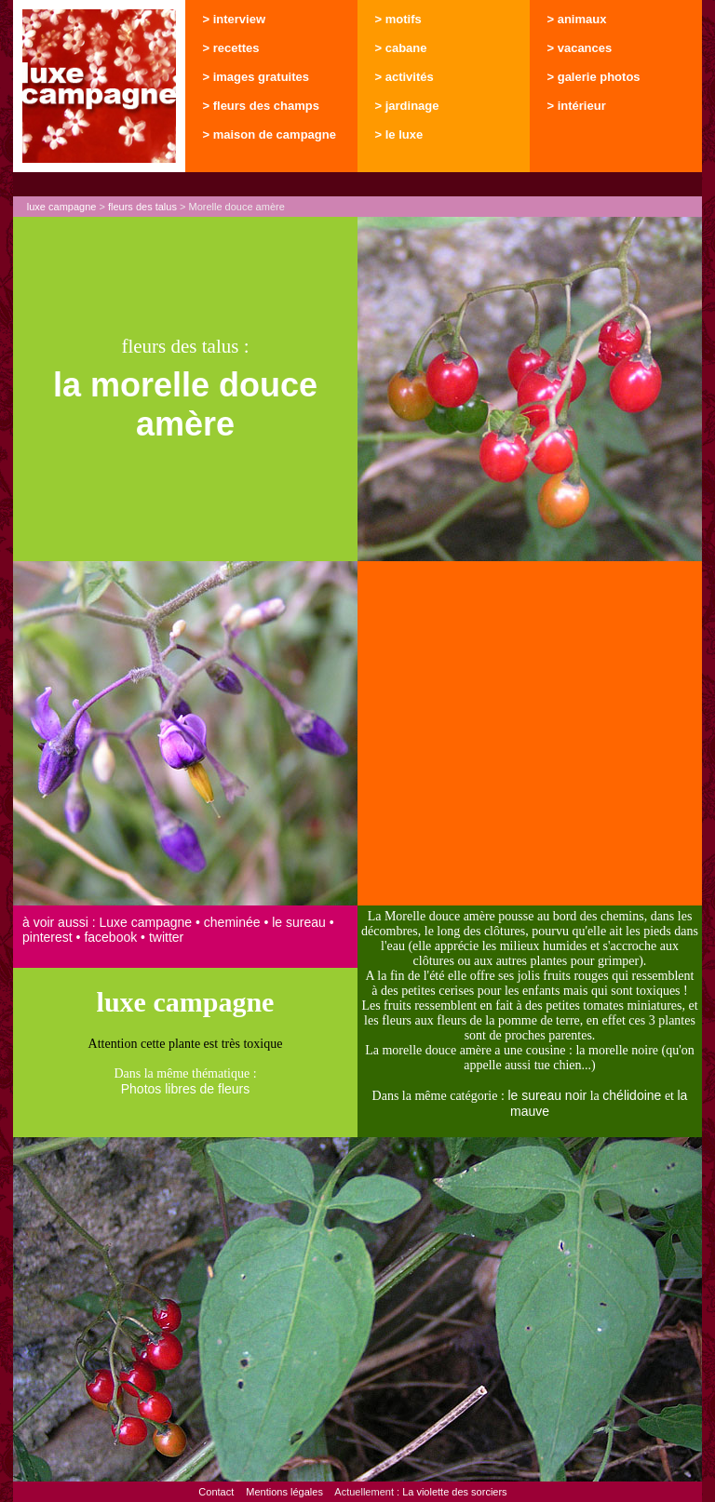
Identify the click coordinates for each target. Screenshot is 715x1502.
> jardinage (407, 106)
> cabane (401, 48)
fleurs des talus (142, 206)
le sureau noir (547, 1095)
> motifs (398, 19)
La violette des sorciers (454, 1491)
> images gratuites (256, 77)
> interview (234, 19)
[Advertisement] (529, 733)
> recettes (231, 48)
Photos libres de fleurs (185, 1088)
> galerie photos (594, 77)
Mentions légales (284, 1491)
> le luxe (399, 134)
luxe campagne (62, 206)
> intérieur (576, 106)
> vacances (580, 48)
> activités (404, 77)
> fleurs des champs (261, 106)
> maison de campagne (269, 134)
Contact (216, 1491)
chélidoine (631, 1095)
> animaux (577, 19)
